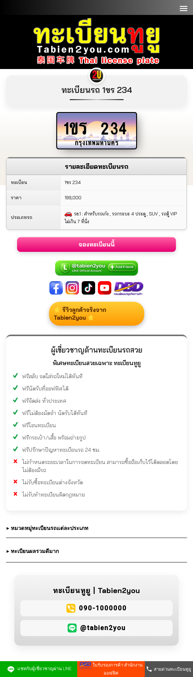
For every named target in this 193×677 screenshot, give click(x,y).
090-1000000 (103, 608)
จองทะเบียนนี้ (96, 244)
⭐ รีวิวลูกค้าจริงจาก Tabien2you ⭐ (82, 313)
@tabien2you (103, 628)
